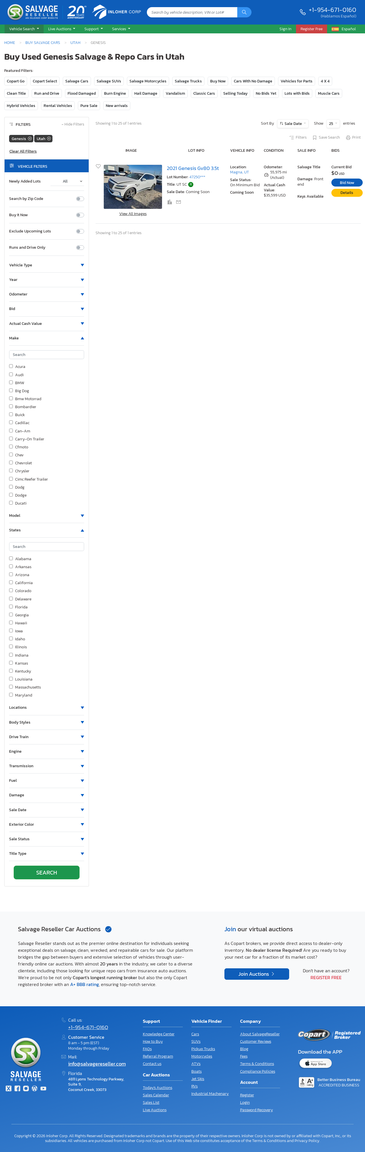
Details (346, 193)
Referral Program (158, 1056)
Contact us (152, 1064)
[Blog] (34, 1089)
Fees (244, 1056)
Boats (196, 1071)
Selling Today (235, 93)
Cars (195, 1034)
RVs (194, 1086)
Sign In (285, 29)
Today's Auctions (157, 1088)
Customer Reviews (255, 1041)
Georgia (19, 615)
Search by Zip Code (26, 198)
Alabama (20, 559)
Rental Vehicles (58, 106)
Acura (17, 366)
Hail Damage (145, 93)
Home (9, 42)
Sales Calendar (156, 1095)
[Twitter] (8, 1089)
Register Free (326, 977)
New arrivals (117, 106)
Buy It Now (18, 215)
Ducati (18, 503)
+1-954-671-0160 (332, 10)
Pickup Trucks (203, 1049)
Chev (16, 455)
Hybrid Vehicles (21, 106)
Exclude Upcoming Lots (30, 231)
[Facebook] (17, 1089)
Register (247, 1095)
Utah (75, 42)
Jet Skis (197, 1079)
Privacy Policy (307, 1140)
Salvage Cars (76, 81)
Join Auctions (254, 974)
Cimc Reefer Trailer (28, 479)
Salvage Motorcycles (148, 81)
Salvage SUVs (109, 81)
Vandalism (175, 93)
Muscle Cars (329, 93)
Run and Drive (46, 93)
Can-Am (19, 431)
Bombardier (22, 407)
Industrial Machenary (210, 1094)
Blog (244, 1049)
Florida (18, 607)
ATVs (195, 1064)
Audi (16, 375)
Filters (298, 138)
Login (245, 1103)
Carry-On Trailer (26, 439)
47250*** (197, 177)
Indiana (19, 655)
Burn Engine (115, 93)
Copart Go (16, 81)
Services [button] (119, 29)
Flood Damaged (82, 93)
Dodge (18, 495)
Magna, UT (239, 172)
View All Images (133, 214)
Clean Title (16, 93)
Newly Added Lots (25, 181)
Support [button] (92, 29)
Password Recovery (256, 1110)
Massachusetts (25, 687)
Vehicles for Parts (297, 81)
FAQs (147, 1049)
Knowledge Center (159, 1034)
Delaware (20, 599)
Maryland (20, 695)
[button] (24, 29)
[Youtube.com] (43, 1089)
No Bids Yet (266, 93)
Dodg (17, 487)
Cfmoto (18, 447)
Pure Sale (89, 106)
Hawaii (18, 623)
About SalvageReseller (260, 1034)
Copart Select (45, 81)
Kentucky (20, 671)
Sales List (151, 1103)
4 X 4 (325, 81)
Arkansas (20, 567)
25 (331, 124)
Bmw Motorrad (25, 399)
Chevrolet (20, 463)
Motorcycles (201, 1056)
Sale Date (293, 124)
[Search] (244, 12)
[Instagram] (26, 1089)
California (21, 583)
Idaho (17, 639)
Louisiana (21, 679)
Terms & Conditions (257, 1064)
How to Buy (153, 1041)
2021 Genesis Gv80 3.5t (193, 168)
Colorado (20, 591)
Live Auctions (155, 1110)
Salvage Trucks (188, 81)
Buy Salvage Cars (42, 42)
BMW (16, 383)
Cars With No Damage (253, 81)
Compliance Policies (257, 1071)
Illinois (18, 647)
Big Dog (19, 391)
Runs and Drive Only (27, 247)
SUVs (195, 1041)
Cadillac (19, 423)
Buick (17, 415)
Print (353, 138)
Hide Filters (73, 124)
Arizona (19, 575)
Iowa (16, 631)
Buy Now (218, 81)
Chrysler (19, 471)
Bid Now (347, 183)
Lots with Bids (297, 93)
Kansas (18, 663)
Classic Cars (204, 93)
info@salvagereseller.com (97, 1064)
